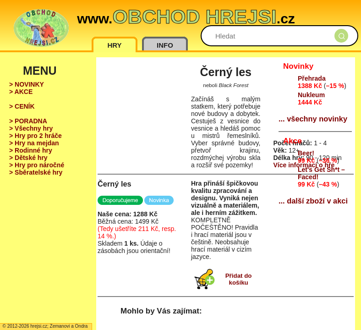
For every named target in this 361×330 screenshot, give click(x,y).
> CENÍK (22, 106)
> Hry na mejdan (34, 143)
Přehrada (312, 78)
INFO (165, 45)
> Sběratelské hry (35, 172)
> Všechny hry (31, 128)
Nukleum (311, 95)
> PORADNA (28, 121)
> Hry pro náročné (36, 165)
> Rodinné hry (30, 150)
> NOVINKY (26, 84)
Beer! (306, 153)
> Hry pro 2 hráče (35, 135)
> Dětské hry (28, 157)
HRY (114, 45)
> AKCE (21, 91)
